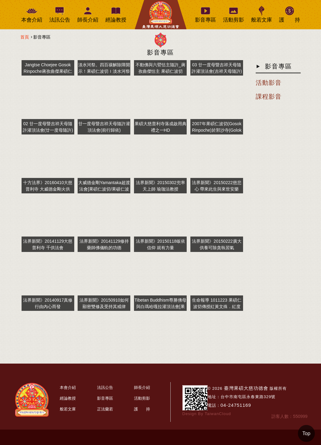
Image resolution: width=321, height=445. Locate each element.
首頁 (24, 37)
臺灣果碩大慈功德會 (246, 388)
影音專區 (160, 52)
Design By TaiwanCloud (206, 413)
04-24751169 (236, 405)
